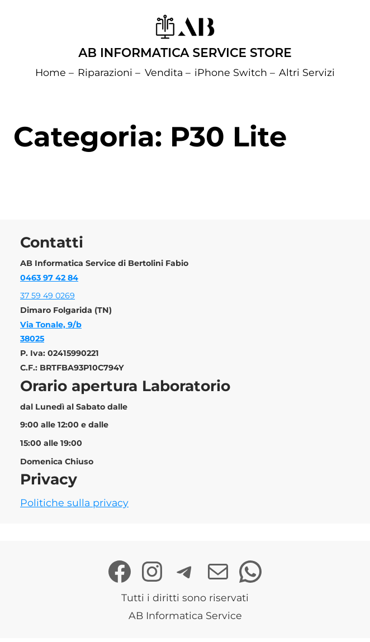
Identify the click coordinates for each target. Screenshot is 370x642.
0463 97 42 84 (49, 278)
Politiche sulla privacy (74, 502)
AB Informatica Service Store (185, 52)
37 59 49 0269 (47, 296)
